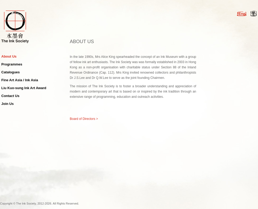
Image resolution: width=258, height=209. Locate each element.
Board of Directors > (84, 119)
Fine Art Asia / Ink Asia (19, 80)
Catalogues (10, 72)
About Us (9, 56)
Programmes (11, 64)
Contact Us (10, 96)
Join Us (7, 104)
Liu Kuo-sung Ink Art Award (23, 88)
